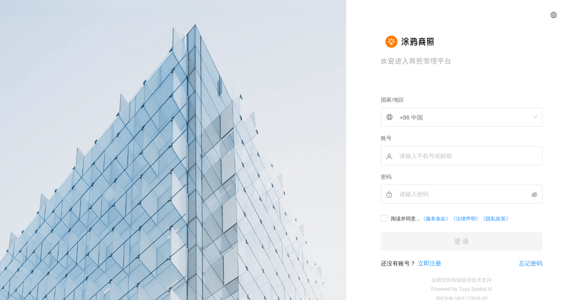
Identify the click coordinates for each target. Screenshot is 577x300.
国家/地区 (392, 100)
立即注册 (429, 263)
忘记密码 (530, 263)
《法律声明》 (466, 219)
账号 (386, 138)
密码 (386, 177)
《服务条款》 (436, 219)
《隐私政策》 (496, 219)
